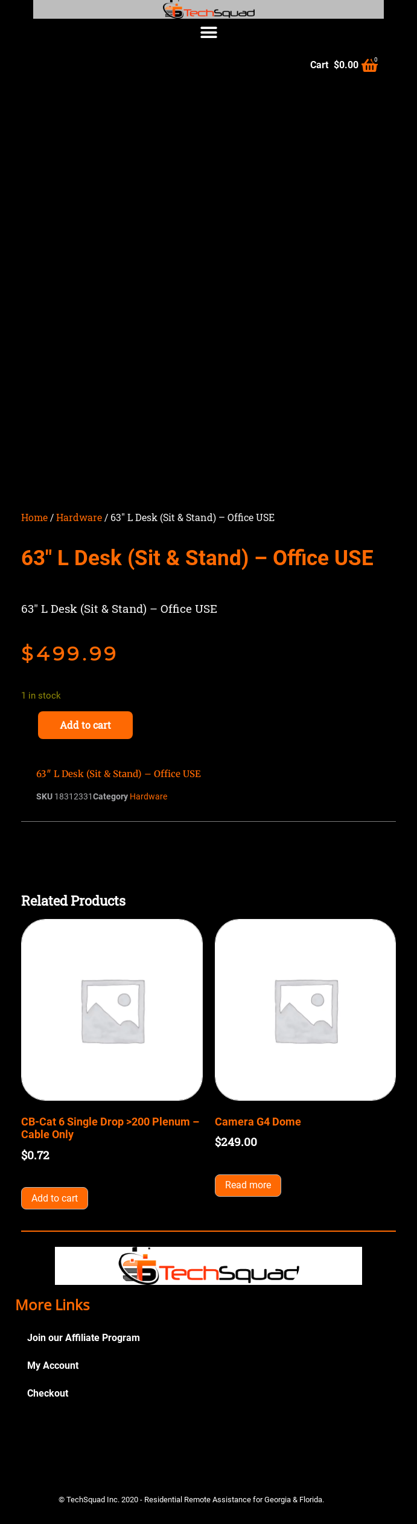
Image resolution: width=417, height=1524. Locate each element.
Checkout (47, 1393)
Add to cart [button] (54, 1198)
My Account (52, 1365)
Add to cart (85, 725)
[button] (208, 32)
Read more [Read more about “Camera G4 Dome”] (248, 1185)
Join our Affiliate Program (83, 1337)
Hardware (79, 517)
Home (34, 517)
